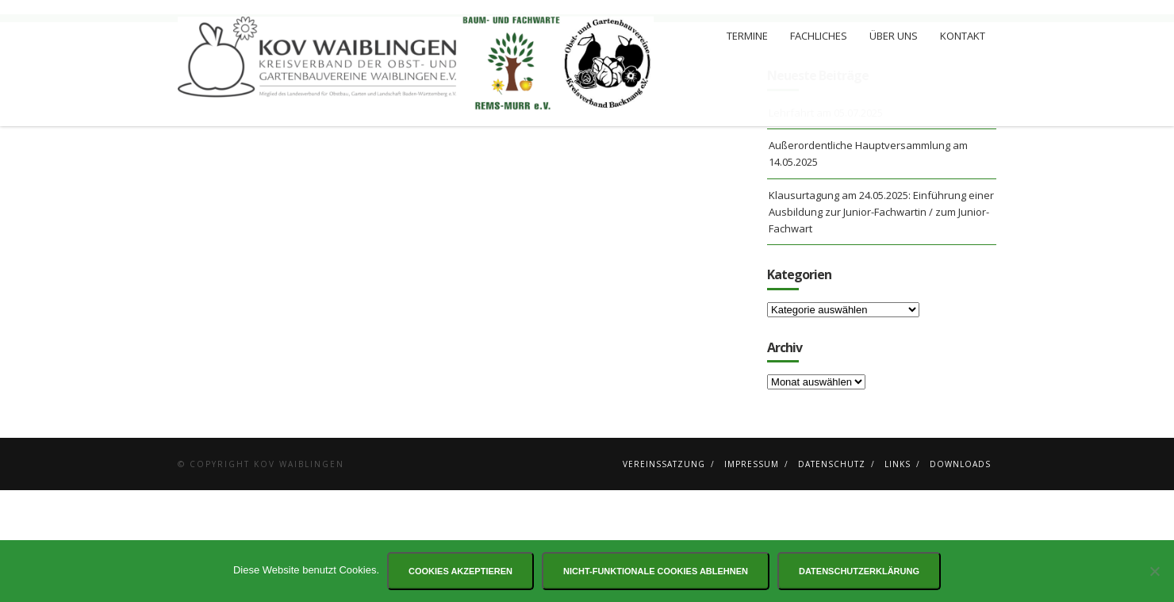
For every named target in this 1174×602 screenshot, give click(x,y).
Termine (747, 36)
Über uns (893, 36)
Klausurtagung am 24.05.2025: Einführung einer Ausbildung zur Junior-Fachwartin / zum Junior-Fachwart (881, 323)
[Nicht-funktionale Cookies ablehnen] (1154, 571)
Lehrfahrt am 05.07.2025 (826, 224)
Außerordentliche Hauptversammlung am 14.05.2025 (868, 265)
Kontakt (962, 36)
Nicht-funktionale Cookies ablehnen (655, 571)
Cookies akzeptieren (460, 571)
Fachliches (818, 36)
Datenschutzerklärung (859, 571)
